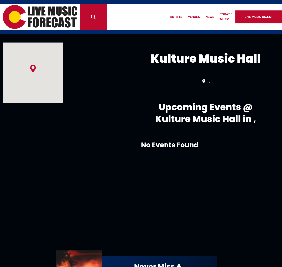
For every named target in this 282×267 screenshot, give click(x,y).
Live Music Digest (260, 17)
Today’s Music (233, 16)
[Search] (93, 17)
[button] (33, 69)
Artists (178, 16)
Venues (196, 16)
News (212, 16)
